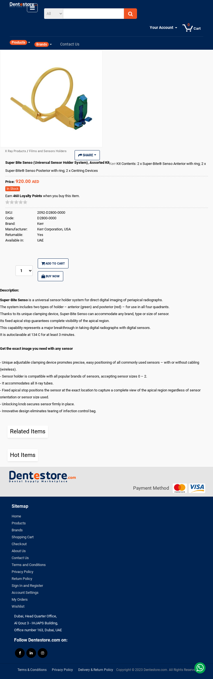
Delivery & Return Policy (95, 670)
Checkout (19, 544)
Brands (17, 530)
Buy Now (50, 276)
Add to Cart (53, 263)
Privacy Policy (22, 572)
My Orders (20, 599)
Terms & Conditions (32, 670)
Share (87, 155)
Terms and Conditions (29, 565)
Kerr (112, 164)
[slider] (16, 202)
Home (16, 516)
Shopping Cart (23, 537)
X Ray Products (16, 151)
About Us (19, 551)
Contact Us (20, 558)
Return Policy (22, 579)
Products (19, 523)
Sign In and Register (27, 586)
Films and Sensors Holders (48, 151)
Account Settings (25, 592)
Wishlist (18, 606)
